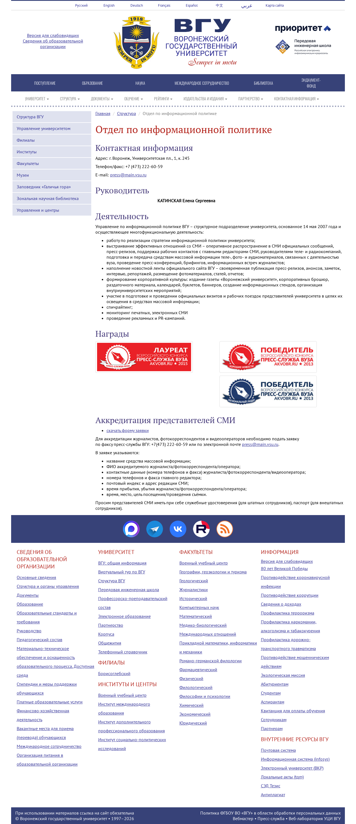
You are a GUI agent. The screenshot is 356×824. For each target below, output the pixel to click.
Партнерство (110, 625)
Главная (102, 113)
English (109, 5)
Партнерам (272, 728)
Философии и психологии (204, 696)
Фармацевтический (198, 669)
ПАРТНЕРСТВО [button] (250, 98)
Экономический (195, 714)
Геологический (193, 580)
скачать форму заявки (128, 430)
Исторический (193, 598)
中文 (219, 5)
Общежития (109, 643)
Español (192, 5)
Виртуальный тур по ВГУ (121, 572)
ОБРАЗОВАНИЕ (92, 83)
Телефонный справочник (122, 652)
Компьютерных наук (199, 607)
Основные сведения (36, 577)
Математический (195, 616)
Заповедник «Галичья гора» (44, 186)
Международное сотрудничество (49, 746)
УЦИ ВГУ (332, 818)
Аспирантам (272, 702)
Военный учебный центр (122, 695)
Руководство (29, 630)
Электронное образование (124, 616)
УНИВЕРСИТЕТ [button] (37, 98)
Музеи (23, 175)
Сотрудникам (273, 719)
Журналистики (193, 589)
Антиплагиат (273, 794)
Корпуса (106, 634)
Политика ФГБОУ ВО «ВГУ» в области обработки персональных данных (270, 813)
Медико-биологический (203, 625)
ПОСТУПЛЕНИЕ (45, 83)
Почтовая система (278, 750)
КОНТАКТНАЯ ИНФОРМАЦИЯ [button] (296, 98)
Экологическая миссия (283, 675)
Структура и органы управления (48, 586)
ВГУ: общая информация (122, 563)
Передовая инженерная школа (128, 589)
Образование (30, 604)
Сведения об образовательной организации (53, 43)
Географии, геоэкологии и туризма (213, 572)
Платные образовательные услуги (50, 702)
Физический (191, 678)
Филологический (195, 687)
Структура (126, 113)
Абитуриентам (274, 684)
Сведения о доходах (281, 604)
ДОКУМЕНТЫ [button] (102, 98)
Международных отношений (207, 634)
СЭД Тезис (270, 785)
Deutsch (136, 5)
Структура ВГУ (30, 116)
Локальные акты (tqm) (282, 777)
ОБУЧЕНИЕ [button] (133, 98)
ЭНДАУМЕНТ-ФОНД (311, 83)
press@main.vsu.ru (128, 175)
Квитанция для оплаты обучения (293, 710)
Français (164, 5)
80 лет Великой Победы (284, 568)
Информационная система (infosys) (295, 759)
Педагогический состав (39, 639)
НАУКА (140, 83)
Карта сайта (275, 5)
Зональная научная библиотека (48, 198)
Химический (191, 705)
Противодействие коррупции (289, 595)
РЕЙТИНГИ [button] (163, 98)
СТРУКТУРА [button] (70, 98)
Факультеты (28, 163)
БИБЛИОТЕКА (263, 83)
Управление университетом (43, 128)
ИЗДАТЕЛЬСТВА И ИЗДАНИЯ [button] (205, 98)
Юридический (193, 723)
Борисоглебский (114, 673)
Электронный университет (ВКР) (292, 768)
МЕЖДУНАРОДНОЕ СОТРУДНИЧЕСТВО (202, 83)
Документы (28, 595)
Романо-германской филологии (210, 660)
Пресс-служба (271, 818)
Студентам (271, 693)
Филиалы (26, 140)
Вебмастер (243, 818)
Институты (27, 151)
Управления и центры (38, 210)
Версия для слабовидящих (53, 35)
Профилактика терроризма (287, 613)
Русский (81, 5)
